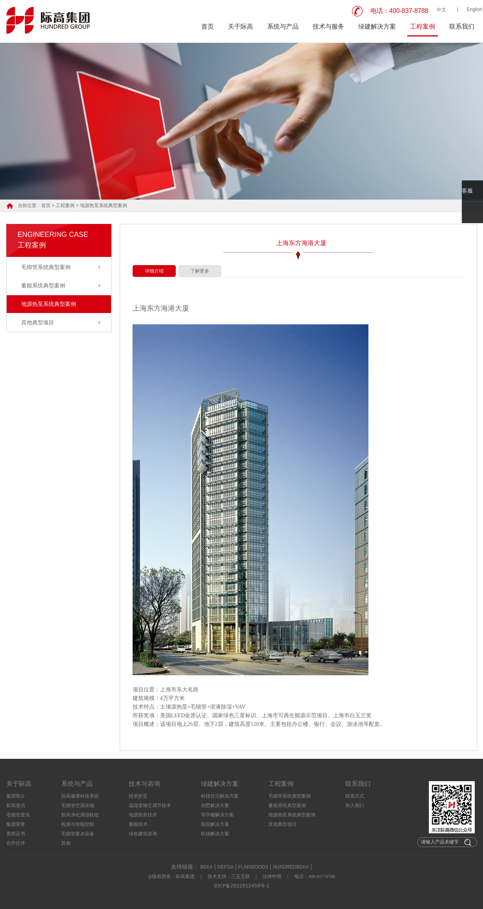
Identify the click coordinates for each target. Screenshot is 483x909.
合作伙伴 (15, 843)
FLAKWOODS (253, 867)
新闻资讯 (15, 805)
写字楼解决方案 (217, 815)
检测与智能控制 (77, 824)
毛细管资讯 (18, 815)
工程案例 (422, 26)
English (474, 9)
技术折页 (138, 796)
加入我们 (354, 805)
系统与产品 (283, 26)
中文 (441, 10)
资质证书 (15, 833)
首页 (207, 26)
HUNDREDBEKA (291, 867)
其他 (66, 843)
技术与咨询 (144, 783)
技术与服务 (328, 26)
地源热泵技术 (143, 815)
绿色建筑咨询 (143, 833)
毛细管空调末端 (77, 805)
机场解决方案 (215, 833)
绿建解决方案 (377, 26)
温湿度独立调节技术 (150, 805)
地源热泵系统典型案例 (103, 205)
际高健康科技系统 (80, 796)
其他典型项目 (37, 322)
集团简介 (15, 796)
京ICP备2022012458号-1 (241, 886)
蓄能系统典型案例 (43, 285)
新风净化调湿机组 (80, 815)
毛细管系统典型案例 (46, 267)
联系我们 (461, 26)
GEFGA (225, 867)
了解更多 (199, 271)
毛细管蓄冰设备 (77, 833)
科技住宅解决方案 (220, 796)
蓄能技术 (138, 824)
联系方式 (354, 796)
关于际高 (240, 26)
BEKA (206, 867)
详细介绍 (154, 271)
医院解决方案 (215, 824)
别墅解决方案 (215, 805)
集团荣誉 (15, 824)
